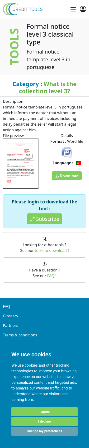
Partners (10, 325)
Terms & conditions (20, 335)
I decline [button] (44, 421)
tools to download (51, 250)
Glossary (10, 316)
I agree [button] (44, 412)
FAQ (50, 275)
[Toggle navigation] (73, 9)
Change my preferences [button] (44, 431)
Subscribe (44, 218)
